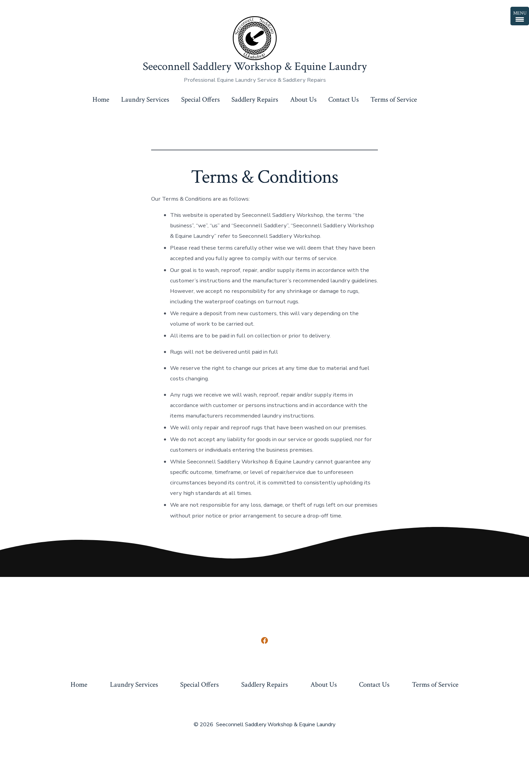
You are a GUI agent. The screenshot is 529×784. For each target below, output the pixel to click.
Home (100, 99)
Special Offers (200, 99)
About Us (303, 99)
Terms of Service (393, 99)
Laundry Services (145, 99)
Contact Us (343, 99)
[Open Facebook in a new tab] (264, 640)
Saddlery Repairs (254, 99)
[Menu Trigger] (519, 16)
